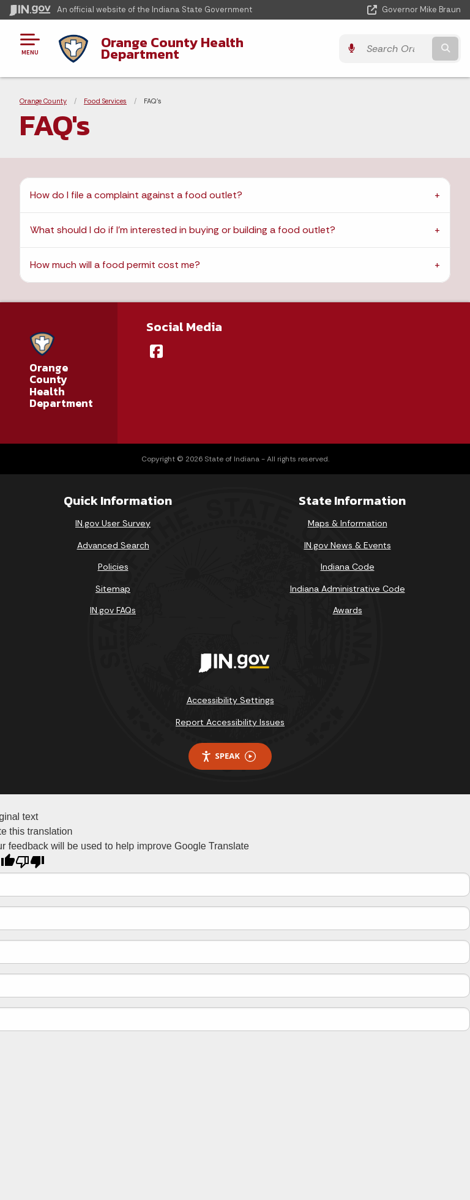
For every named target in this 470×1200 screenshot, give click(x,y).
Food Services (105, 101)
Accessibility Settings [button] (230, 700)
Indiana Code (348, 566)
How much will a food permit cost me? (115, 264)
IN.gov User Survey (113, 523)
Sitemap (112, 588)
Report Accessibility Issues (230, 722)
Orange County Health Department (172, 48)
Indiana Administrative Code (347, 588)
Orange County (43, 101)
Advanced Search (113, 545)
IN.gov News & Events (347, 545)
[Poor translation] (30, 862)
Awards (347, 610)
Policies (113, 566)
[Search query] (395, 49)
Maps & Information (347, 523)
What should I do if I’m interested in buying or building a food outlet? (182, 229)
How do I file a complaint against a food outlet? (136, 194)
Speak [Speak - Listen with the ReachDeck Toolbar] (228, 756)
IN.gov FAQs (113, 610)
